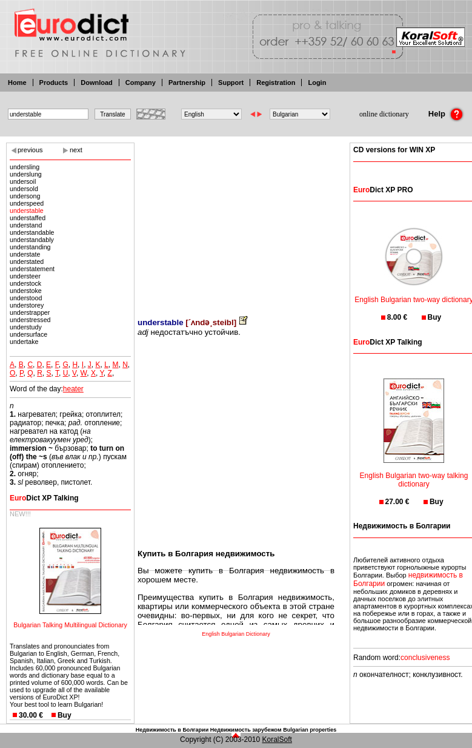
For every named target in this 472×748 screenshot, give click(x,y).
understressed (30, 319)
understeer (25, 276)
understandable (32, 232)
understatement (32, 268)
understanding (30, 247)
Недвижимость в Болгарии (172, 730)
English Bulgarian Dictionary (236, 634)
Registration (275, 82)
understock (25, 283)
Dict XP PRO (383, 190)
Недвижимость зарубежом (246, 730)
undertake (24, 341)
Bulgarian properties (309, 730)
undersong (25, 196)
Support (231, 82)
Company (140, 82)
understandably (32, 239)
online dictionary (384, 114)
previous (30, 149)
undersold (24, 188)
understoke (26, 290)
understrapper (30, 312)
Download (97, 82)
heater (73, 389)
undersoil (23, 181)
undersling (24, 166)
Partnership (186, 82)
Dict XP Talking (44, 498)
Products (53, 82)
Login (317, 82)
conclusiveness (425, 657)
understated (27, 261)
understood (26, 298)
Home (17, 82)
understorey (27, 305)
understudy (26, 327)
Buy (64, 715)
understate (25, 254)
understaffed (27, 217)
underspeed (27, 203)
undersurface (28, 334)
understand (26, 225)
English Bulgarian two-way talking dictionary (414, 472)
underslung (26, 174)
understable (27, 210)
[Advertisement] (236, 221)
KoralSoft (277, 739)
